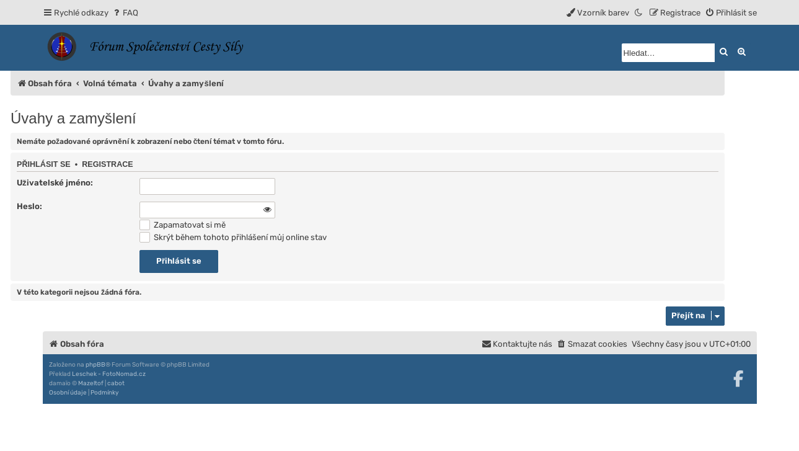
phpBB (95, 364)
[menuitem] (125, 13)
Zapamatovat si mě (182, 225)
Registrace (107, 164)
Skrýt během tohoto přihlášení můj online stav (233, 237)
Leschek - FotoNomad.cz (109, 374)
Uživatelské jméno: (55, 182)
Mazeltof (91, 383)
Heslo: (29, 206)
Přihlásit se (44, 164)
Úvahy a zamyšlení (73, 118)
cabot (116, 383)
